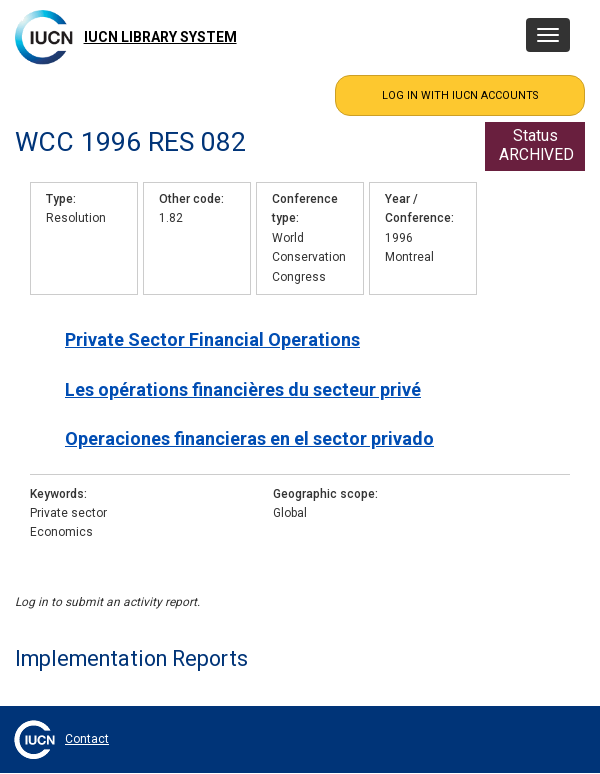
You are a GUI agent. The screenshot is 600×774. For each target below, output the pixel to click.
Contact (87, 739)
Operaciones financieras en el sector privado (249, 438)
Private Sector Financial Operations (212, 339)
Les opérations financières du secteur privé (243, 389)
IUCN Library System (160, 37)
